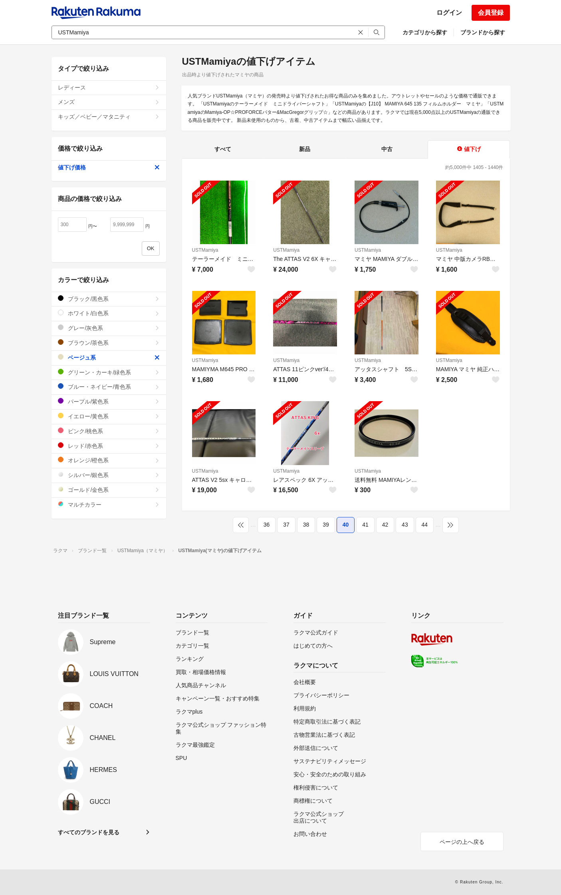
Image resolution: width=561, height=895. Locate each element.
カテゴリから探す (424, 32)
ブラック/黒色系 (109, 298)
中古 (387, 149)
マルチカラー (109, 504)
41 (365, 524)
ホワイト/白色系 (109, 313)
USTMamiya (205, 250)
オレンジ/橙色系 (109, 460)
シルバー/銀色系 (109, 474)
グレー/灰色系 (109, 327)
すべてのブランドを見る (88, 832)
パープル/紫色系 (109, 401)
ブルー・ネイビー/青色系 (109, 386)
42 (385, 524)
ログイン (449, 12)
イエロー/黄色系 (109, 416)
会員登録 (491, 12)
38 (306, 524)
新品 (304, 149)
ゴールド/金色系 (109, 489)
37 (286, 524)
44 (425, 524)
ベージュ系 (109, 357)
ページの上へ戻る (462, 842)
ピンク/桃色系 (109, 431)
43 (405, 524)
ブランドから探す (482, 32)
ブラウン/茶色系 (109, 342)
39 (326, 524)
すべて (222, 149)
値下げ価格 (109, 167)
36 (267, 524)
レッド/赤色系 (109, 445)
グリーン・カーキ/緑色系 (109, 372)
